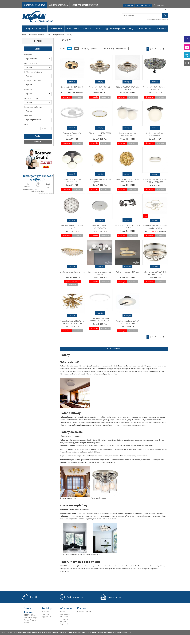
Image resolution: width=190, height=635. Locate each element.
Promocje (45, 611)
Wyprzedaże (46, 617)
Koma (24, 35)
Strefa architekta (145, 28)
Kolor (48, 35)
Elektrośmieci (65, 614)
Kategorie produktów (34, 28)
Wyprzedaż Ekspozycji (115, 28)
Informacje (66, 608)
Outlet (97, 28)
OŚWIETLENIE (56, 28)
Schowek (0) (129, 5)
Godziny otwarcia (75, 597)
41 (164, 49)
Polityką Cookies (66, 632)
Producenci (73, 28)
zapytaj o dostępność (72, 282)
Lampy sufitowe (58, 35)
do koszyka (66, 97)
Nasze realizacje (30, 618)
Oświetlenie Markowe (36, 35)
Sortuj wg (85, 48)
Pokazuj (110, 48)
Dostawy (63, 611)
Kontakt (161, 28)
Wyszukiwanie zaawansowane (157, 19)
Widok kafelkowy (69, 48)
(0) (143, 5)
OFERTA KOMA (30, 615)
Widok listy (76, 48)
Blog (131, 28)
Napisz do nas (114, 597)
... (160, 49)
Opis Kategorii (113, 349)
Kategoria (28, 54)
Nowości (87, 28)
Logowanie (64, 619)
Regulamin (64, 617)
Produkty (47, 608)
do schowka (77, 97)
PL (165, 9)
